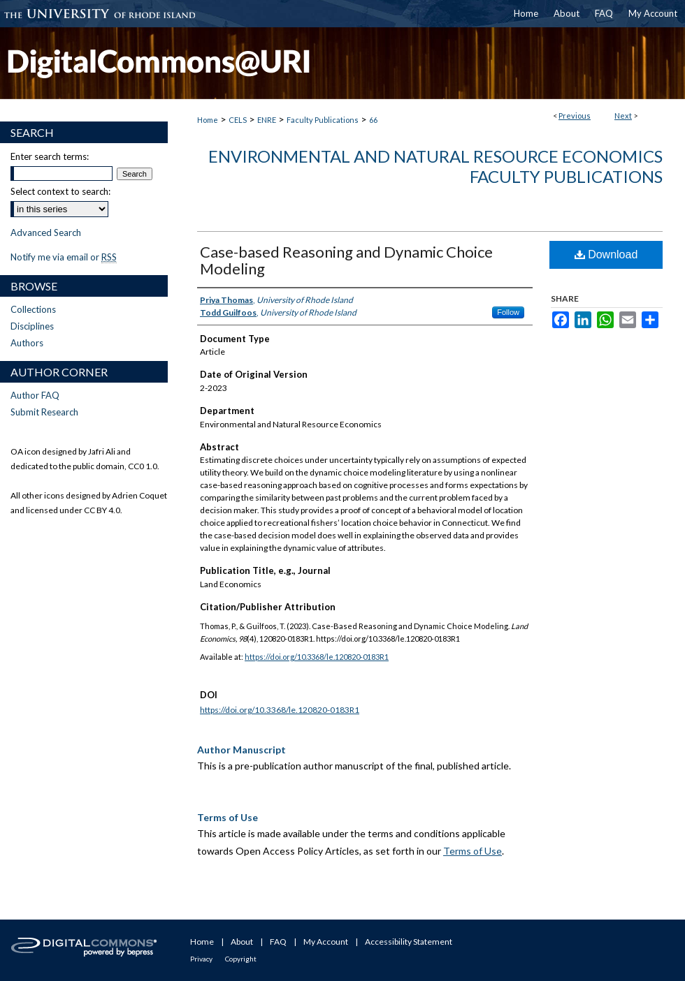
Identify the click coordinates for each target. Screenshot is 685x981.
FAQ (278, 941)
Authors (26, 342)
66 (373, 119)
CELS (238, 119)
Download (606, 254)
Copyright (241, 958)
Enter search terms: (49, 156)
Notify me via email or (63, 257)
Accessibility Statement (408, 941)
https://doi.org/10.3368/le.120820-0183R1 (317, 656)
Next (623, 115)
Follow (508, 312)
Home (207, 119)
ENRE (266, 119)
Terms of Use (472, 851)
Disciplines (32, 326)
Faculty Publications (323, 119)
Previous (574, 115)
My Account (325, 941)
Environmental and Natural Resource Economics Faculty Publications (435, 166)
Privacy (201, 958)
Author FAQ (34, 395)
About (242, 941)
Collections (33, 309)
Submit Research (44, 412)
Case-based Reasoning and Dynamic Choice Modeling (346, 260)
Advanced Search (45, 232)
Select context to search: (60, 191)
